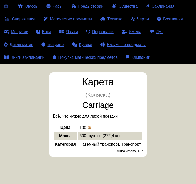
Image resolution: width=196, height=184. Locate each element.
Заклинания (160, 6)
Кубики (82, 44)
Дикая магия (18, 44)
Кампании (138, 57)
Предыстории (87, 6)
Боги (43, 32)
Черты (140, 19)
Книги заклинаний (24, 57)
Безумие (52, 44)
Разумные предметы (123, 44)
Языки (68, 32)
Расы (54, 6)
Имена (131, 32)
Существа (125, 6)
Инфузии (16, 32)
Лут (156, 32)
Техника (111, 19)
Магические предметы (68, 19)
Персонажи (100, 32)
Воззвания (170, 19)
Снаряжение (19, 19)
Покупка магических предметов (85, 57)
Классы (28, 6)
